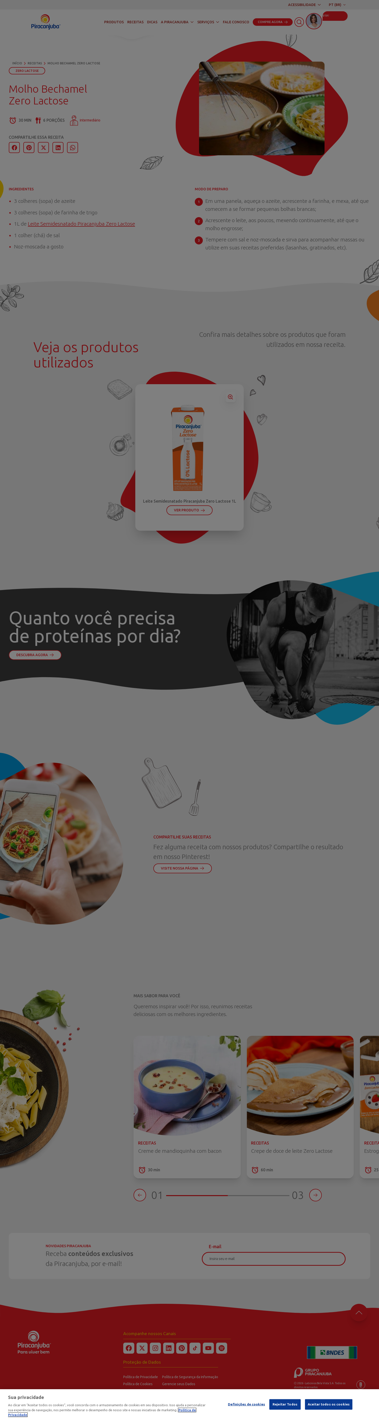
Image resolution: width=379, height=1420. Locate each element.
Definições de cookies (246, 1404)
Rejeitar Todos (285, 1404)
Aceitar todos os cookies (329, 1404)
